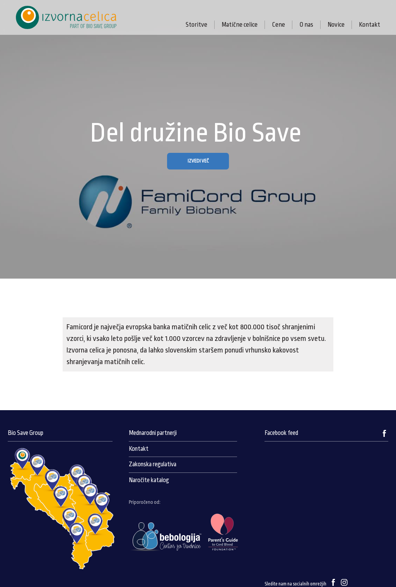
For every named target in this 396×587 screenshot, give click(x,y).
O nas (306, 24)
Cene (278, 24)
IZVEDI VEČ (198, 161)
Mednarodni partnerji (153, 433)
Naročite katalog (149, 480)
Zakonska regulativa (152, 464)
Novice (336, 24)
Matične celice (240, 24)
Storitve (196, 24)
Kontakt (369, 24)
